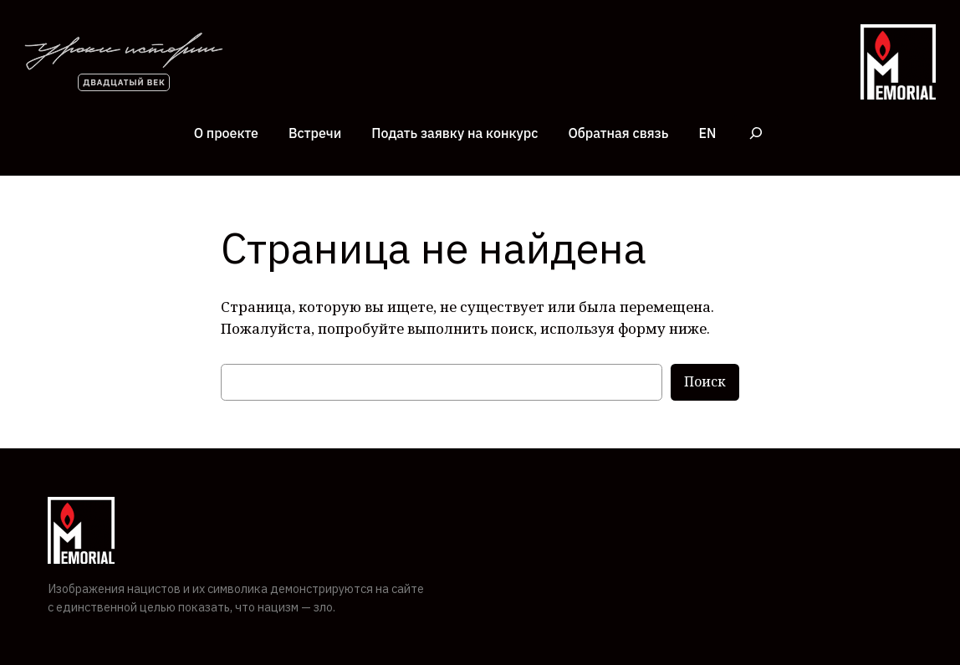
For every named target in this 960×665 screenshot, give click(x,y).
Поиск (705, 381)
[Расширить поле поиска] (756, 133)
